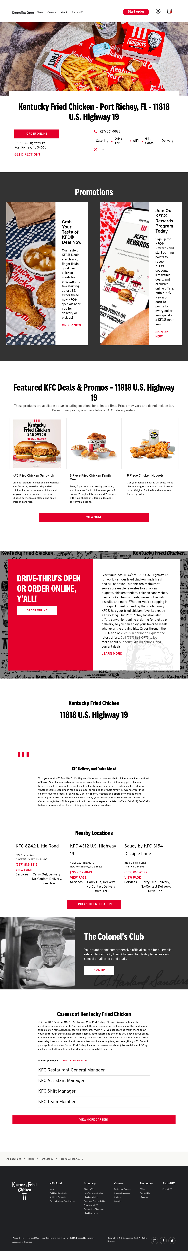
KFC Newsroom (91, 1213)
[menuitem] (40, 13)
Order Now (71, 325)
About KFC (89, 1189)
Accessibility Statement (22, 1242)
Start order (136, 12)
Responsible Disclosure (94, 1209)
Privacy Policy (18, 1238)
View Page (24, 870)
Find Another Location (94, 904)
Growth (117, 1201)
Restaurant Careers (122, 1189)
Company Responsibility (94, 1201)
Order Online (36, 133)
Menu (52, 1189)
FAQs (142, 1189)
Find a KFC (167, 1189)
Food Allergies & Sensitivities (62, 1201)
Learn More (112, 653)
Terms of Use (33, 1238)
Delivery (168, 141)
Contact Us (145, 1193)
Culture (117, 1197)
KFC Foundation (91, 1197)
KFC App (144, 1197)
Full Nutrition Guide (58, 1193)
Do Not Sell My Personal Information (78, 1238)
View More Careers (94, 1119)
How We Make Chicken (93, 1193)
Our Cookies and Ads (51, 1238)
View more (94, 517)
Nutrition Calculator (58, 1197)
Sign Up (99, 970)
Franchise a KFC (91, 1205)
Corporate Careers (122, 1193)
